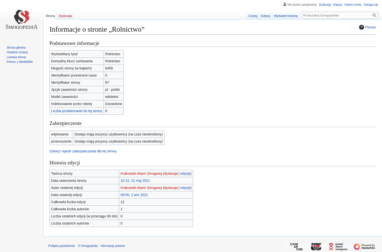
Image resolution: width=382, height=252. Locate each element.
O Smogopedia (88, 246)
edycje (185, 173)
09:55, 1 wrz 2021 (134, 195)
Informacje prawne (113, 246)
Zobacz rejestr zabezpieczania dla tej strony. (83, 151)
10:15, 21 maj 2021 (135, 181)
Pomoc (367, 27)
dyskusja (170, 173)
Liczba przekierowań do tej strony (76, 111)
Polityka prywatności (61, 246)
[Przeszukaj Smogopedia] (340, 15)
